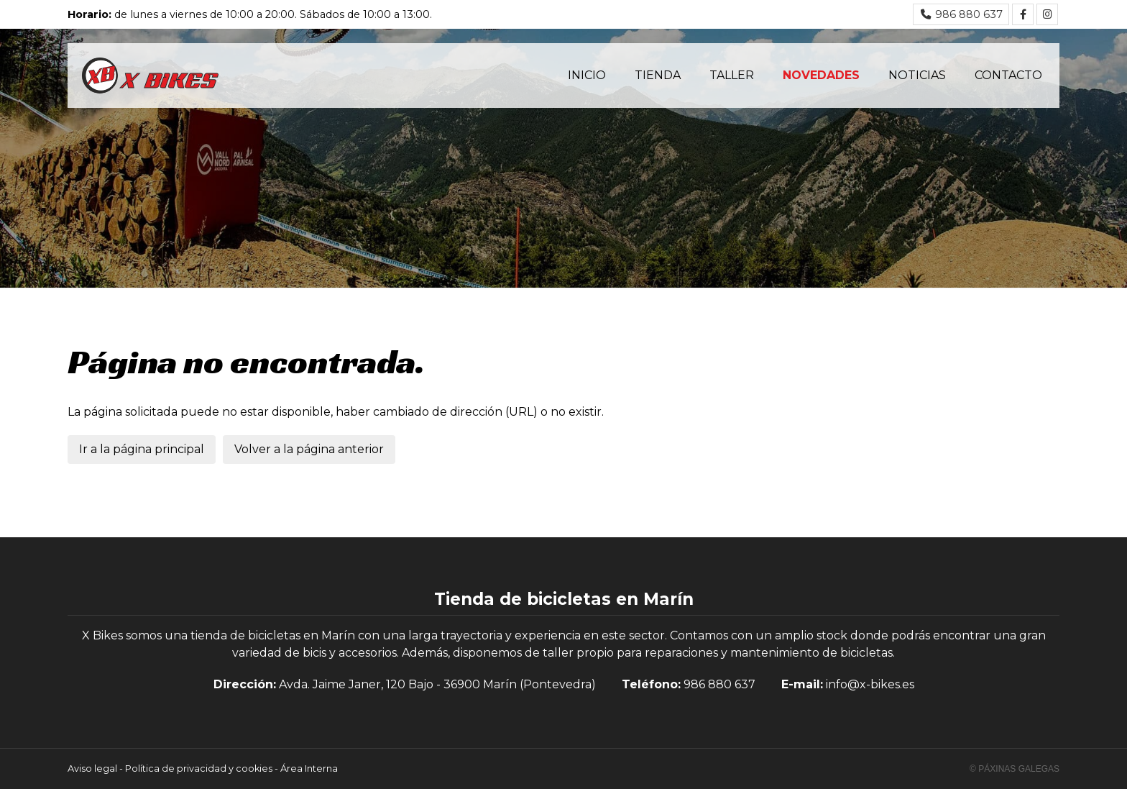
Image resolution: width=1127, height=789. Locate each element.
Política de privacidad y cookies (198, 768)
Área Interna (309, 768)
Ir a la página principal (141, 449)
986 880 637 (719, 684)
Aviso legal (92, 768)
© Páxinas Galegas (1014, 769)
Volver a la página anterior (309, 449)
